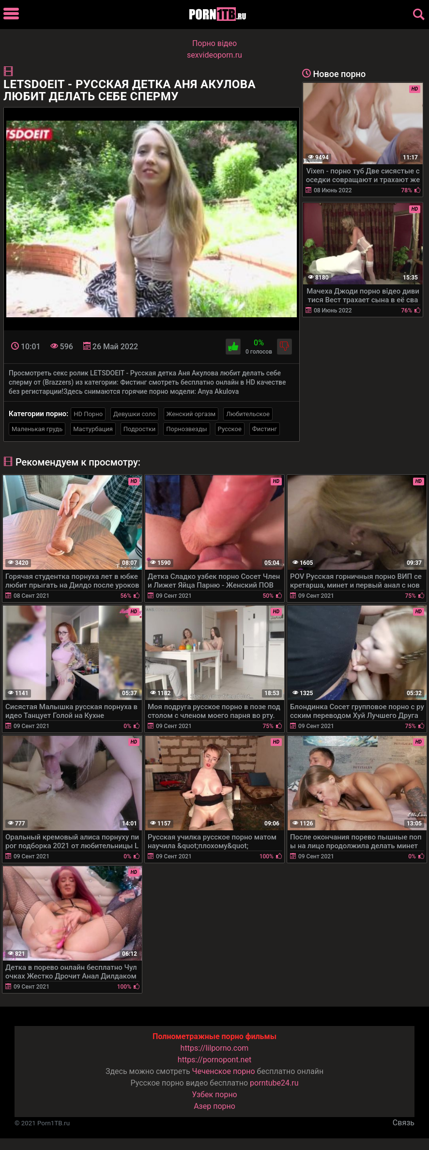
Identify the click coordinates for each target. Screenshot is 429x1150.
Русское (230, 429)
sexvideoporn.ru (214, 55)
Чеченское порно (223, 1071)
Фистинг (264, 429)
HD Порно (88, 414)
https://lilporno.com (215, 1048)
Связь (403, 1122)
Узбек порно (214, 1094)
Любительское (248, 414)
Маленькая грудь (37, 429)
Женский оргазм (191, 414)
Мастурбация (93, 429)
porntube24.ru (274, 1083)
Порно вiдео (214, 43)
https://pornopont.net (214, 1059)
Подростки (139, 429)
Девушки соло (134, 414)
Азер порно (214, 1106)
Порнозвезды (186, 429)
